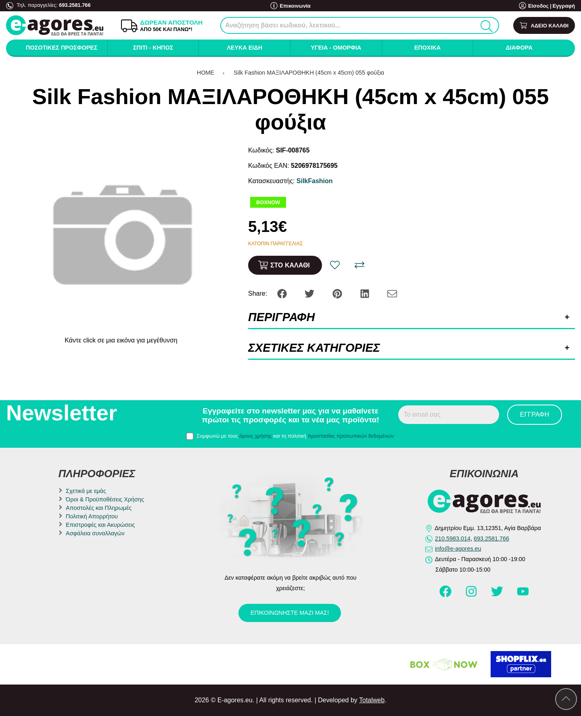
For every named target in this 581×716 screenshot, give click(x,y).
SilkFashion (315, 180)
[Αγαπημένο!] (335, 265)
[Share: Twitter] (310, 293)
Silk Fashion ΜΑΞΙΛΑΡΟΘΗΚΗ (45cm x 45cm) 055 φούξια (309, 72)
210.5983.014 (452, 538)
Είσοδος (538, 6)
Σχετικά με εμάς (86, 491)
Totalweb (372, 700)
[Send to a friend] (392, 293)
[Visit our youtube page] (523, 595)
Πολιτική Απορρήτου (92, 516)
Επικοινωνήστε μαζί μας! (290, 613)
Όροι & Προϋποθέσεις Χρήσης (105, 499)
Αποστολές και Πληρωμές (99, 508)
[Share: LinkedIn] (365, 293)
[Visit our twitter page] (498, 595)
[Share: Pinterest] (338, 293)
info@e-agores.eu (458, 548)
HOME (205, 72)
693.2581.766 (74, 5)
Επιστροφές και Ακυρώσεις (100, 525)
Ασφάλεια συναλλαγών (95, 533)
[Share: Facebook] (282, 293)
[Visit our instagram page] (472, 595)
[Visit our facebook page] (446, 595)
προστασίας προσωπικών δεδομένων (351, 436)
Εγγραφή (563, 6)
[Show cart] (544, 25)
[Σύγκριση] (359, 265)
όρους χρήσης (255, 436)
